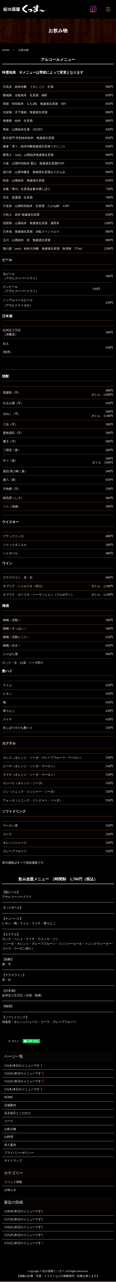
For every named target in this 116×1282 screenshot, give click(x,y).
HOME (6, 50)
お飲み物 (10, 1129)
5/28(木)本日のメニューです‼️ (23, 1211)
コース (8, 1121)
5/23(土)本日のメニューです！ (24, 1243)
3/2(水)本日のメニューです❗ (23, 1065)
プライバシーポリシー (19, 1152)
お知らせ (10, 1189)
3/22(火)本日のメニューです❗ (24, 1073)
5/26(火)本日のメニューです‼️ (23, 1227)
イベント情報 (13, 1182)
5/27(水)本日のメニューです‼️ (23, 1219)
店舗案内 (10, 1105)
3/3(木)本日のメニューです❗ (23, 1089)
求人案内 (10, 1145)
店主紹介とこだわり (17, 1113)
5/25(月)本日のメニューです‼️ (23, 1235)
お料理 (8, 1136)
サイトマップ (13, 1160)
